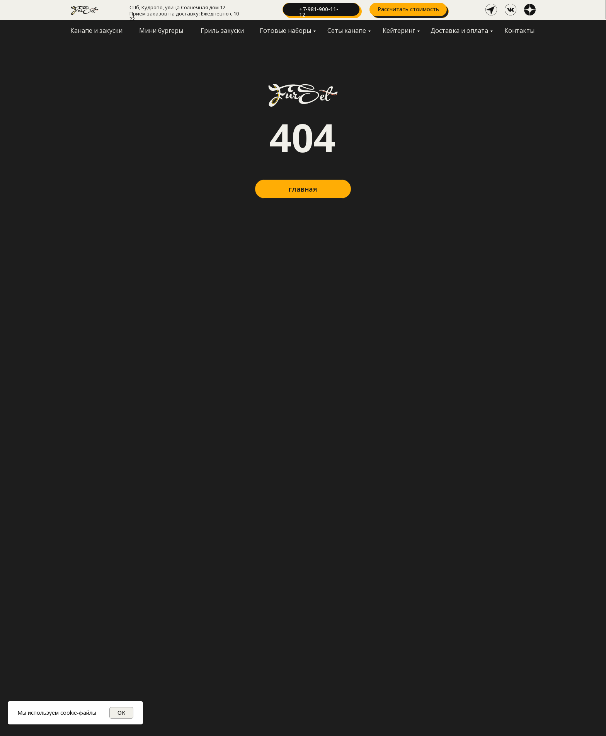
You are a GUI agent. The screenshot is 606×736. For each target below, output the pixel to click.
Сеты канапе (346, 30)
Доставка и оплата (459, 30)
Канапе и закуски (96, 30)
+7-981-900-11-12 (318, 11)
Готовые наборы (285, 30)
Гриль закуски (222, 30)
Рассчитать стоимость (408, 9)
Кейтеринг (399, 30)
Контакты (519, 30)
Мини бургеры (161, 30)
